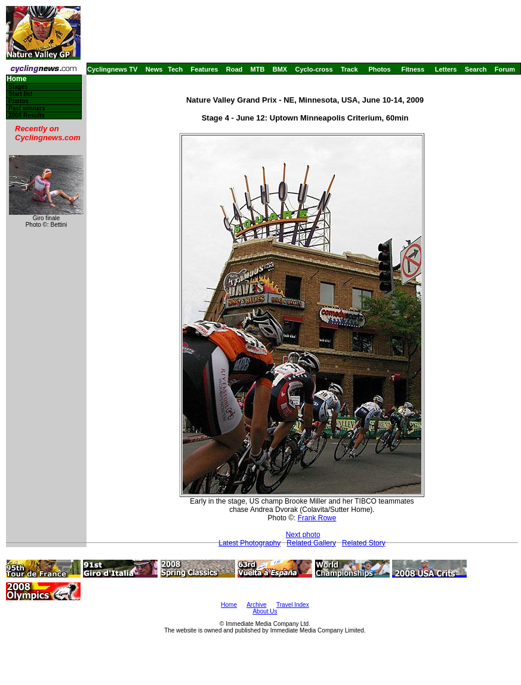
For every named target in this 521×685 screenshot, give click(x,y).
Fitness (412, 69)
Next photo (303, 534)
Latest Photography (249, 543)
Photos (379, 69)
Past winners (26, 108)
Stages (18, 87)
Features (204, 69)
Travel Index (292, 604)
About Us (264, 611)
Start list (20, 94)
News (154, 69)
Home (16, 79)
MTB (258, 69)
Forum (505, 69)
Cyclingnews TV (112, 69)
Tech (175, 69)
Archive (256, 604)
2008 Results (26, 115)
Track (349, 69)
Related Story (364, 543)
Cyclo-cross (314, 69)
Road (234, 69)
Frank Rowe (317, 518)
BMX (280, 69)
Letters (446, 69)
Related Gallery (311, 543)
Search (476, 69)
